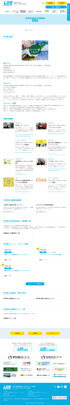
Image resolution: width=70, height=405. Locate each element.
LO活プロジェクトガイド (8, 398)
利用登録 (63, 3)
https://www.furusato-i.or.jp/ (20, 174)
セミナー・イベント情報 (15, 11)
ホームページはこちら (52, 153)
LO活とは (7, 11)
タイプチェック (54, 333)
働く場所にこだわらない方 (62, 11)
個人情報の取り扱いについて (27, 398)
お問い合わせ (17, 398)
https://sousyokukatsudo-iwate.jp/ (22, 191)
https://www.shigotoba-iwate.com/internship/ (56, 191)
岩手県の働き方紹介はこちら (45, 298)
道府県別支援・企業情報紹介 (23, 11)
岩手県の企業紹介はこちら (11, 298)
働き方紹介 (39, 11)
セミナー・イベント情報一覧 (36, 283)
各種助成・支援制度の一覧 (11, 233)
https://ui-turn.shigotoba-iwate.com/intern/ (23, 152)
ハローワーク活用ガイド (31, 11)
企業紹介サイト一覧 (9, 318)
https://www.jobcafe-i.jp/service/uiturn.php (56, 133)
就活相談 (51, 3)
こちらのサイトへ (8, 211)
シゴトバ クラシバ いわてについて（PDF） (57, 154)
